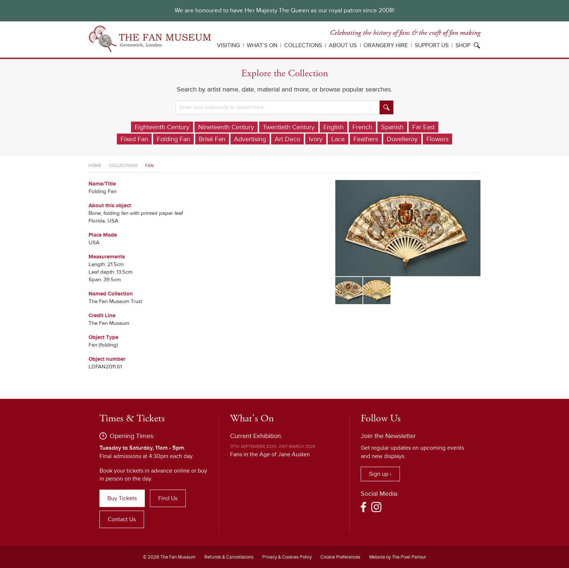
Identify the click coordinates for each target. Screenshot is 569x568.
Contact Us (122, 519)
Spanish (392, 127)
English (333, 127)
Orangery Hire (386, 45)
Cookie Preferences (340, 557)
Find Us (167, 498)
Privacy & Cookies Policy (287, 557)
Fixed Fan (134, 139)
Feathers (365, 139)
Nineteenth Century (226, 127)
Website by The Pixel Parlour (397, 557)
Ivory (316, 139)
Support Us (432, 45)
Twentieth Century (289, 127)
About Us (343, 45)
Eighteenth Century (162, 127)
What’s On (262, 45)
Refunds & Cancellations (229, 557)
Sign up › (380, 474)
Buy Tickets (122, 498)
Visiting (228, 45)
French (362, 127)
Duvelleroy (402, 139)
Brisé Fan (212, 139)
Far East (423, 127)
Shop (462, 45)
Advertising (250, 139)
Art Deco (287, 139)
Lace (338, 139)
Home (95, 165)
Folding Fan (173, 139)
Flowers (437, 139)
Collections (303, 45)
